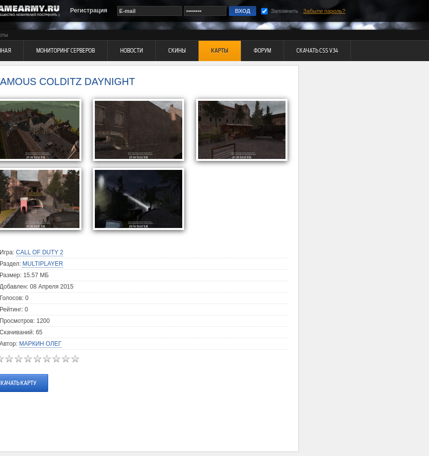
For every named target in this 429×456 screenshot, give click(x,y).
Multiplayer (42, 263)
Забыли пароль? (324, 11)
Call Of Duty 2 (39, 252)
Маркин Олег (40, 343)
